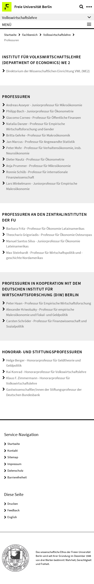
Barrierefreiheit (17, 477)
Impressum (14, 464)
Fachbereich (30, 35)
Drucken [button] (12, 504)
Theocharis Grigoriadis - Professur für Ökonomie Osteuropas (49, 234)
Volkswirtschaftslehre (57, 35)
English (12, 517)
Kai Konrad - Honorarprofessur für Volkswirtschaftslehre (46, 372)
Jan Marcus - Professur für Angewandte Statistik (40, 141)
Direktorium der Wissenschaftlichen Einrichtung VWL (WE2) (48, 71)
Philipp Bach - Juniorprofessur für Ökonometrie (39, 111)
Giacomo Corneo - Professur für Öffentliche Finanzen (43, 117)
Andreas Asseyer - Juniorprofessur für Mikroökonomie (44, 105)
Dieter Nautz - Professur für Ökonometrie (35, 159)
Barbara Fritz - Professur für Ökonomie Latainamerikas (45, 228)
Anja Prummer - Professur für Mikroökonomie (38, 165)
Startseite (10, 35)
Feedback (13, 510)
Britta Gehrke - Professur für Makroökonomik (38, 135)
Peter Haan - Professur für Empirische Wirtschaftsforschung (48, 303)
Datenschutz (15, 470)
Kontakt (12, 450)
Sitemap (12, 457)
